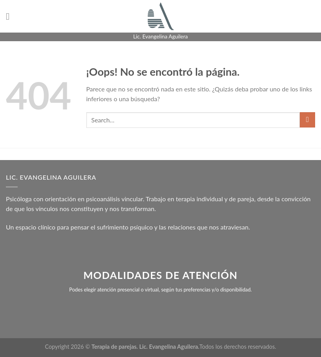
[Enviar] (307, 120)
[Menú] (10, 16)
